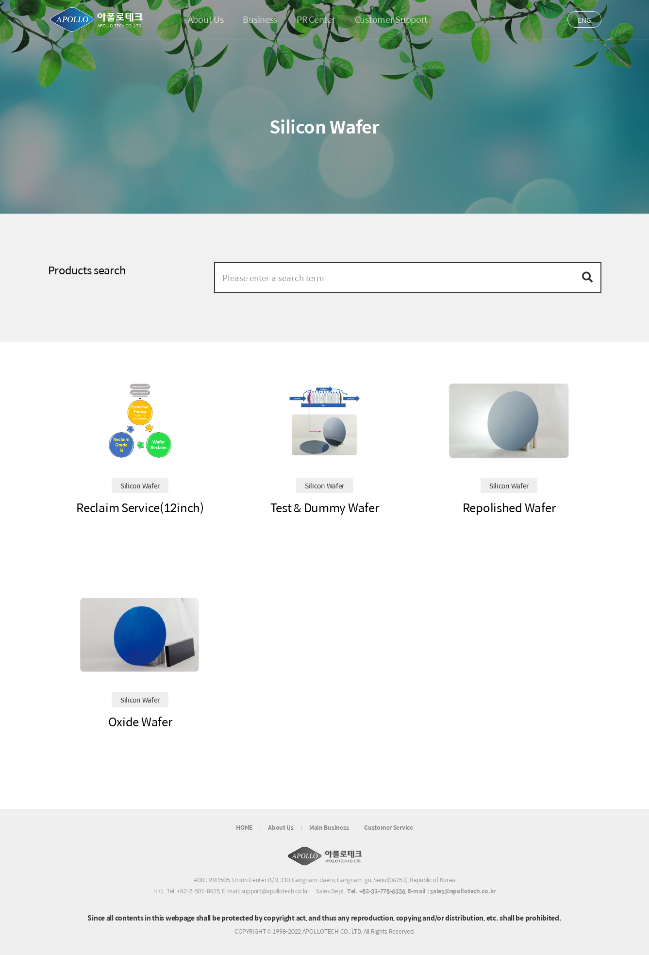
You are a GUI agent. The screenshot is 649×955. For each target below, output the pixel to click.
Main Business (329, 827)
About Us (281, 827)
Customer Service (388, 827)
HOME (244, 827)
